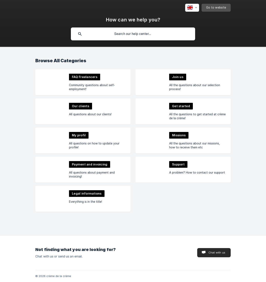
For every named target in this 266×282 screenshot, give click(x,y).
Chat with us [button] (216, 252)
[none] (192, 8)
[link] (83, 82)
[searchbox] (133, 33)
